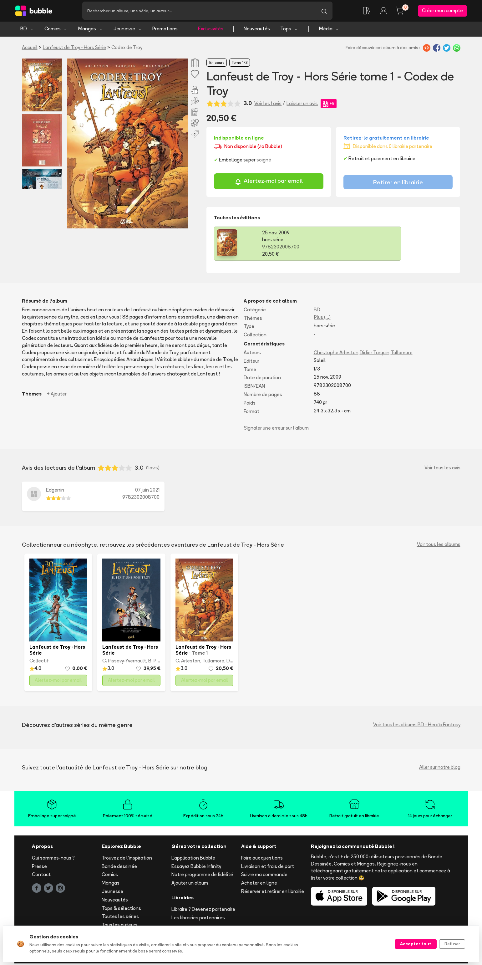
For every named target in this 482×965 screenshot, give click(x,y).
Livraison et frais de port (267, 868)
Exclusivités (210, 30)
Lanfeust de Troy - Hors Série (74, 49)
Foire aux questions (262, 859)
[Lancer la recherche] (324, 12)
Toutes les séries (120, 918)
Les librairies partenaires (198, 919)
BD (27, 30)
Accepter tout (415, 943)
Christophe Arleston (336, 354)
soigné (263, 161)
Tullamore (402, 354)
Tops (289, 30)
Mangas (90, 30)
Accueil (30, 49)
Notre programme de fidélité (202, 876)
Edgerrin (55, 492)
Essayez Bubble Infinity (196, 868)
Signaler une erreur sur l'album (276, 430)
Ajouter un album (189, 885)
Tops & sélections (121, 910)
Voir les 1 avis (268, 105)
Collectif (39, 663)
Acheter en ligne (259, 885)
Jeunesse (128, 30)
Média (329, 30)
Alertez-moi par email (269, 183)
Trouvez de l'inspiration (127, 859)
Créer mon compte (442, 11)
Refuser (452, 943)
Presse (39, 868)
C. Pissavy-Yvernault (124, 663)
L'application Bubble (193, 859)
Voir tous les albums (438, 546)
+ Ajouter (57, 395)
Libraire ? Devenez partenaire (203, 911)
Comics (56, 30)
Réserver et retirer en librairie (272, 893)
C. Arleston (187, 663)
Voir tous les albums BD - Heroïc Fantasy (416, 726)
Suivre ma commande (264, 876)
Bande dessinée (119, 868)
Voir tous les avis (442, 469)
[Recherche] (199, 11)
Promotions (165, 30)
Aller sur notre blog (439, 769)
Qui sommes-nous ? (53, 859)
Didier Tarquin (374, 354)
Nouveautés (257, 30)
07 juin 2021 (147, 492)
